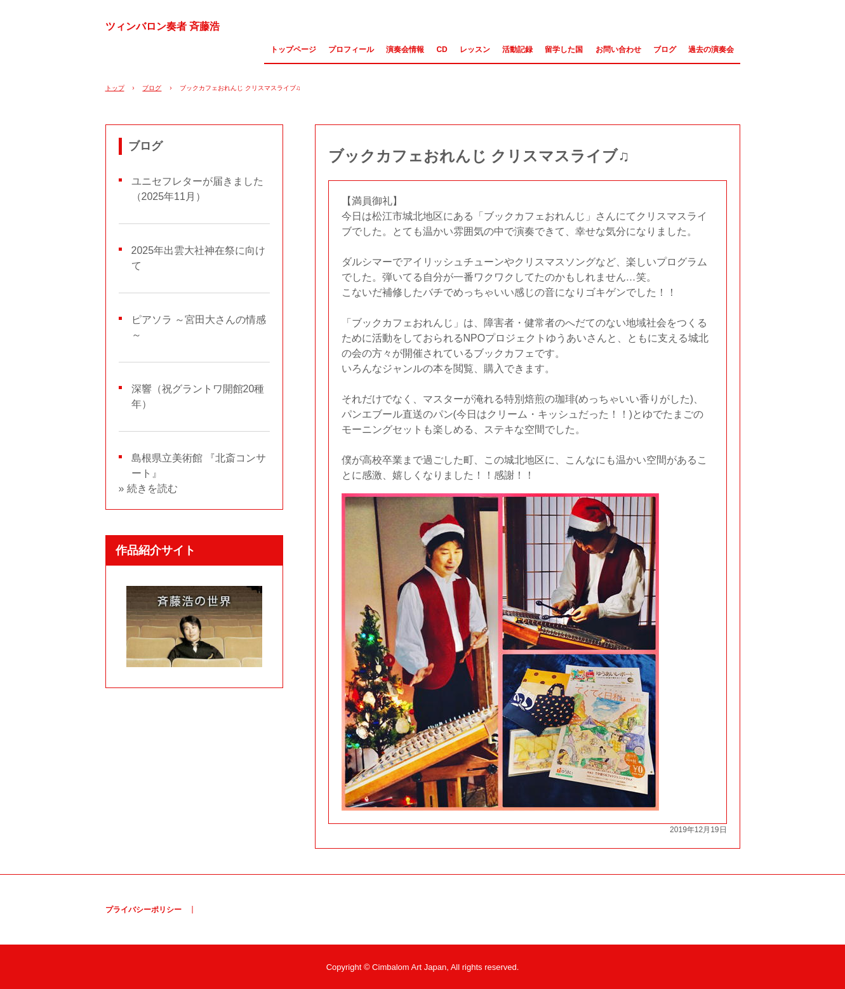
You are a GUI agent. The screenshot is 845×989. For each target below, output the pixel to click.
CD (441, 49)
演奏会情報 (405, 49)
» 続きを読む (148, 488)
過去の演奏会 (711, 49)
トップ (114, 87)
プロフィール (351, 49)
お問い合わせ (618, 49)
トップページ (293, 49)
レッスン (475, 49)
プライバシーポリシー (143, 909)
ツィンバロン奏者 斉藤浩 (162, 27)
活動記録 (517, 49)
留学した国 (564, 49)
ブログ (664, 49)
